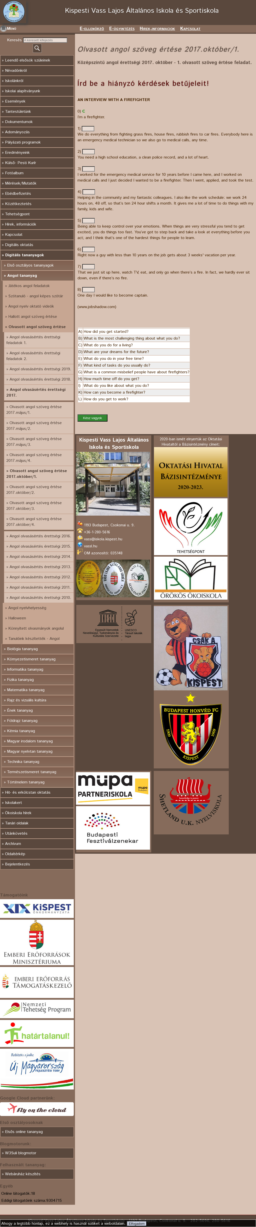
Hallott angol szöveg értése (32, 317)
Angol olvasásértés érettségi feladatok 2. (33, 356)
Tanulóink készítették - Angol (34, 639)
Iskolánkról (14, 81)
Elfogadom (137, 1223)
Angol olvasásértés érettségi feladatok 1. (33, 340)
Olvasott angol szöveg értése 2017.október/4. (34, 522)
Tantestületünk (18, 112)
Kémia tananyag (21, 731)
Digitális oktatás (19, 245)
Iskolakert (13, 803)
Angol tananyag (22, 276)
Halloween (17, 618)
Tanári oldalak (16, 823)
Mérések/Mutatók (20, 183)
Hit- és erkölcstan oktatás (27, 792)
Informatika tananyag (25, 669)
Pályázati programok (23, 142)
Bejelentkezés (17, 864)
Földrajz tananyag (22, 721)
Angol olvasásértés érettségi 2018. (40, 379)
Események (15, 101)
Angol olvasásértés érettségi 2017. (36, 392)
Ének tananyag (20, 710)
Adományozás (17, 132)
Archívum (13, 844)
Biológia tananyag (22, 649)
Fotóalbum (14, 173)
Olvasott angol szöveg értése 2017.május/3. (34, 442)
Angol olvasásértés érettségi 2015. (40, 546)
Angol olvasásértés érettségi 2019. (40, 369)
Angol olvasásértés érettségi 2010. (40, 598)
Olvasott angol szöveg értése (37, 327)
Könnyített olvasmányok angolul (36, 628)
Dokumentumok (19, 122)
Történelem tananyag (25, 782)
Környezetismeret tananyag (31, 659)
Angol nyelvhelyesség (27, 608)
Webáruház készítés (22, 1174)
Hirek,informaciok (157, 29)
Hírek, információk (20, 224)
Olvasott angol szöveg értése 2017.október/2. (34, 490)
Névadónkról (16, 71)
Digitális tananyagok (24, 255)
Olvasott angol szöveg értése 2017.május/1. (34, 410)
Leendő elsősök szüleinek (27, 60)
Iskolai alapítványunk (22, 91)
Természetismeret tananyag (31, 772)
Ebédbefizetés (18, 194)
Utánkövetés (16, 833)
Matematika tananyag (25, 690)
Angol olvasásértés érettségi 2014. (41, 557)
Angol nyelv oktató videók (31, 306)
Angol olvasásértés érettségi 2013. (40, 567)
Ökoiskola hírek (18, 813)
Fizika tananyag (20, 680)
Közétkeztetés (18, 204)
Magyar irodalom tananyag (30, 741)
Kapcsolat (190, 29)
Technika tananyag (23, 762)
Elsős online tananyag (24, 1132)
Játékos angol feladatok (29, 286)
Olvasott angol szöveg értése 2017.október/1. (36, 474)
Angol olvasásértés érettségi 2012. (40, 577)
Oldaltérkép (15, 854)
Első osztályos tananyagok (30, 265)
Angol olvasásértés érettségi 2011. (40, 587)
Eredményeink (17, 153)
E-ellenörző (92, 29)
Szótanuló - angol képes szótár (35, 296)
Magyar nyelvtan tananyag (29, 751)
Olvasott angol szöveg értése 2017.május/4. (34, 458)
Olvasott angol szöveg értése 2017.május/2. (34, 426)
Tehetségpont (17, 214)
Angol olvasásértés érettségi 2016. (40, 536)
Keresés (15, 40)
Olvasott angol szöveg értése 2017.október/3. (34, 506)
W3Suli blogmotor (20, 1153)
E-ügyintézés (121, 29)
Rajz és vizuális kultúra (26, 700)
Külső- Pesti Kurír (20, 163)
